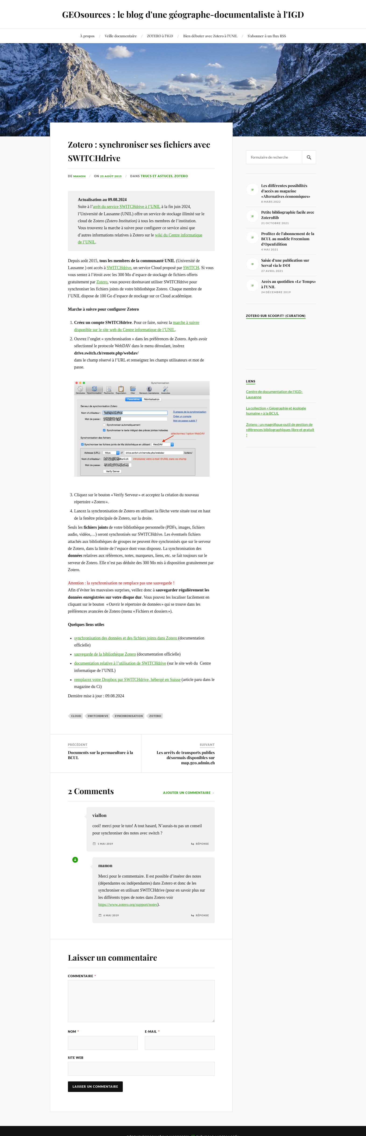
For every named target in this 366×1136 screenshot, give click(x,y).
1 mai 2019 (106, 843)
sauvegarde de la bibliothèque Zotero (105, 654)
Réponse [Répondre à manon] (201, 915)
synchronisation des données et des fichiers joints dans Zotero (126, 638)
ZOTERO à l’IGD (160, 35)
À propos (87, 35)
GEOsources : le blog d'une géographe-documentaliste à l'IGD (183, 14)
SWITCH (191, 267)
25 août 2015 (113, 176)
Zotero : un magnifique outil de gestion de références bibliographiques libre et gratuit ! (280, 429)
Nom (73, 1031)
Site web (76, 1058)
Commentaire (82, 976)
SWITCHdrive (119, 267)
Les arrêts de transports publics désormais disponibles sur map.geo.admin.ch (186, 757)
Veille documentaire (121, 35)
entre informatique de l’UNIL (150, 329)
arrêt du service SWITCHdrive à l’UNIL (126, 206)
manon (80, 176)
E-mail (152, 1031)
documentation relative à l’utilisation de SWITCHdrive (120, 663)
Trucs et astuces (160, 176)
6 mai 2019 (111, 915)
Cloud (76, 715)
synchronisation (129, 715)
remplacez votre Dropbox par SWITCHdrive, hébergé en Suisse (127, 679)
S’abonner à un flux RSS (267, 35)
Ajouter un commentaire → (189, 793)
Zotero (184, 176)
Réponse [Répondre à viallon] (201, 843)
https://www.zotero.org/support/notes (129, 904)
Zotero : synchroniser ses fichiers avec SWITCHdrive (132, 149)
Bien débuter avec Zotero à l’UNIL (210, 35)
